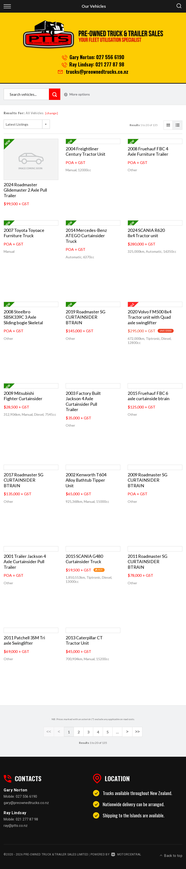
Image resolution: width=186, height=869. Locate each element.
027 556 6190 (110, 57)
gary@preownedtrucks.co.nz (26, 802)
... (117, 732)
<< (49, 732)
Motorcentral (126, 854)
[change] (51, 113)
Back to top (171, 854)
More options (77, 94)
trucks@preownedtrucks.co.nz (97, 71)
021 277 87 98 (109, 64)
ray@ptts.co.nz (16, 825)
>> (136, 732)
